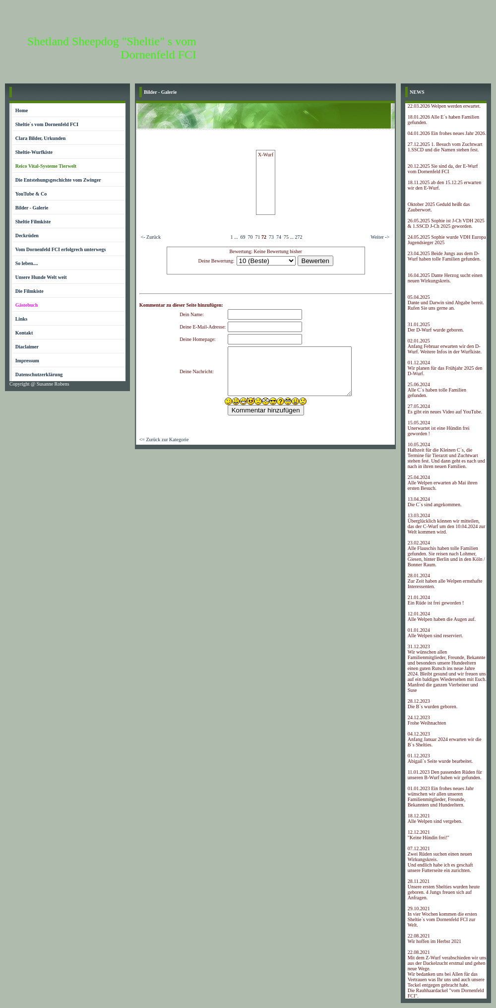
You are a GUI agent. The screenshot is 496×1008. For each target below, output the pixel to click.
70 (250, 237)
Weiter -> (380, 237)
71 (257, 237)
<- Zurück (151, 237)
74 (278, 237)
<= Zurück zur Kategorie (164, 439)
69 (242, 237)
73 (271, 237)
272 (298, 237)
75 (286, 237)
